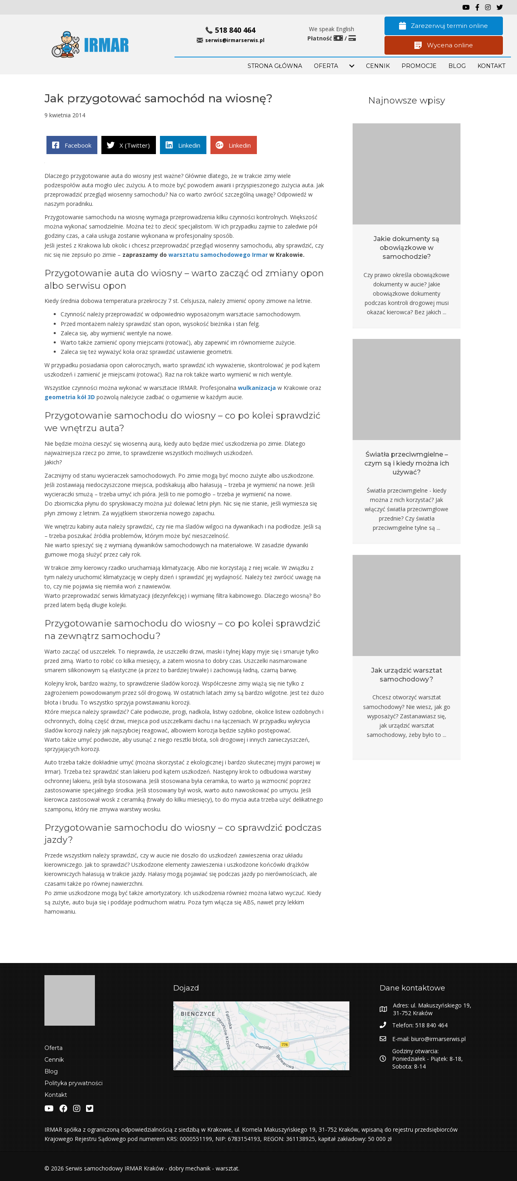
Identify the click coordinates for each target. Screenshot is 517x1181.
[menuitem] (352, 65)
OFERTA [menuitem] (326, 66)
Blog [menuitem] (51, 1071)
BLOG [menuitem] (457, 66)
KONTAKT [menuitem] (491, 66)
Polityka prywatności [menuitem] (73, 1083)
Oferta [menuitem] (53, 1048)
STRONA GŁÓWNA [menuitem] (275, 66)
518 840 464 (235, 30)
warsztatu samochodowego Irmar (218, 254)
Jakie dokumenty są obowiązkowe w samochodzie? (406, 248)
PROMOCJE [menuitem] (419, 66)
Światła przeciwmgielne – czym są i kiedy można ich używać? (406, 463)
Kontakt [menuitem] (55, 1094)
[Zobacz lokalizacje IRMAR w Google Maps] (262, 1039)
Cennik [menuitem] (378, 66)
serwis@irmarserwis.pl (235, 40)
